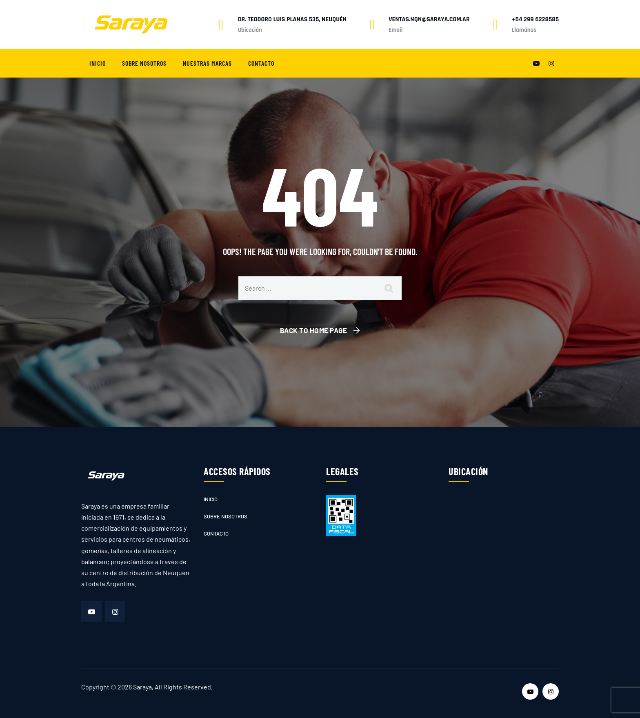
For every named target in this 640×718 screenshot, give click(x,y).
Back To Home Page (313, 330)
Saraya (142, 687)
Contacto (261, 63)
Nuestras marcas (207, 63)
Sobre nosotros (144, 63)
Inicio (97, 63)
